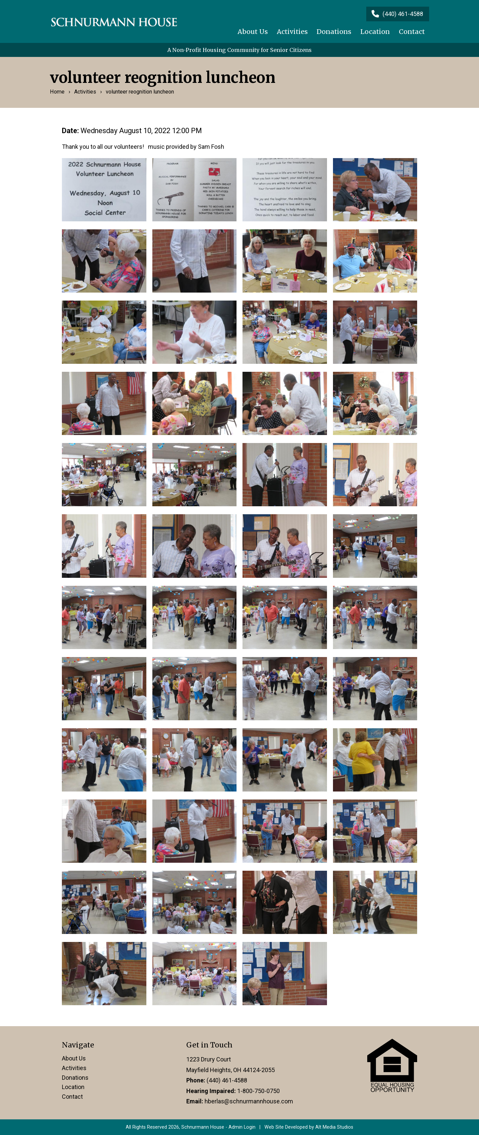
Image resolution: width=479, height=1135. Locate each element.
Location (375, 32)
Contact (412, 32)
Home (57, 92)
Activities (292, 32)
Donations (334, 32)
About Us (253, 32)
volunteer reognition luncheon (140, 92)
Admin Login (242, 1127)
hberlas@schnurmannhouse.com (249, 1101)
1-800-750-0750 (258, 1090)
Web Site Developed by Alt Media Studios (308, 1127)
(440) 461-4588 (227, 1080)
